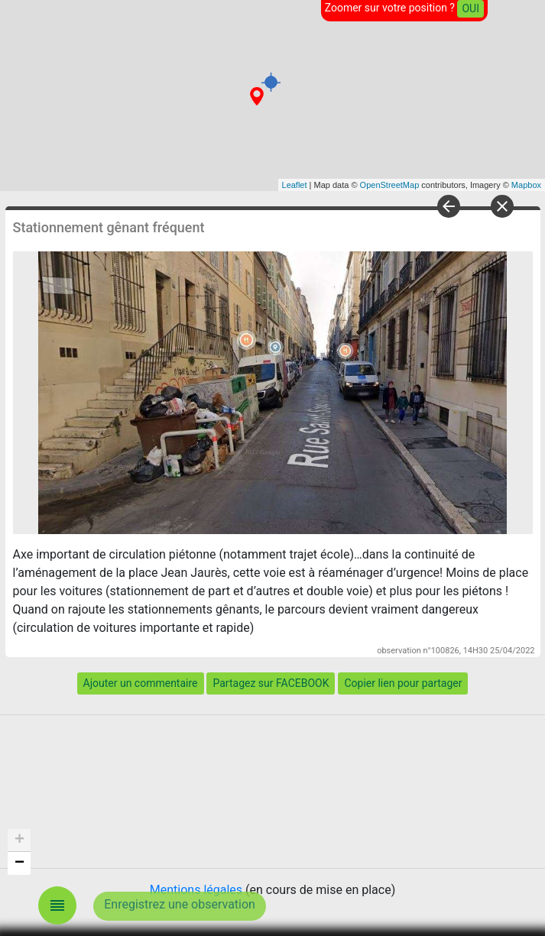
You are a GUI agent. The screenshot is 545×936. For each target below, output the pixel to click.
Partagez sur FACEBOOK (270, 683)
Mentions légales (196, 890)
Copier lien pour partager (403, 683)
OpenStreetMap (390, 184)
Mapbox (526, 184)
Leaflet (294, 184)
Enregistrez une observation (179, 904)
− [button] (19, 863)
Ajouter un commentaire (140, 683)
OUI (470, 8)
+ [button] (19, 840)
